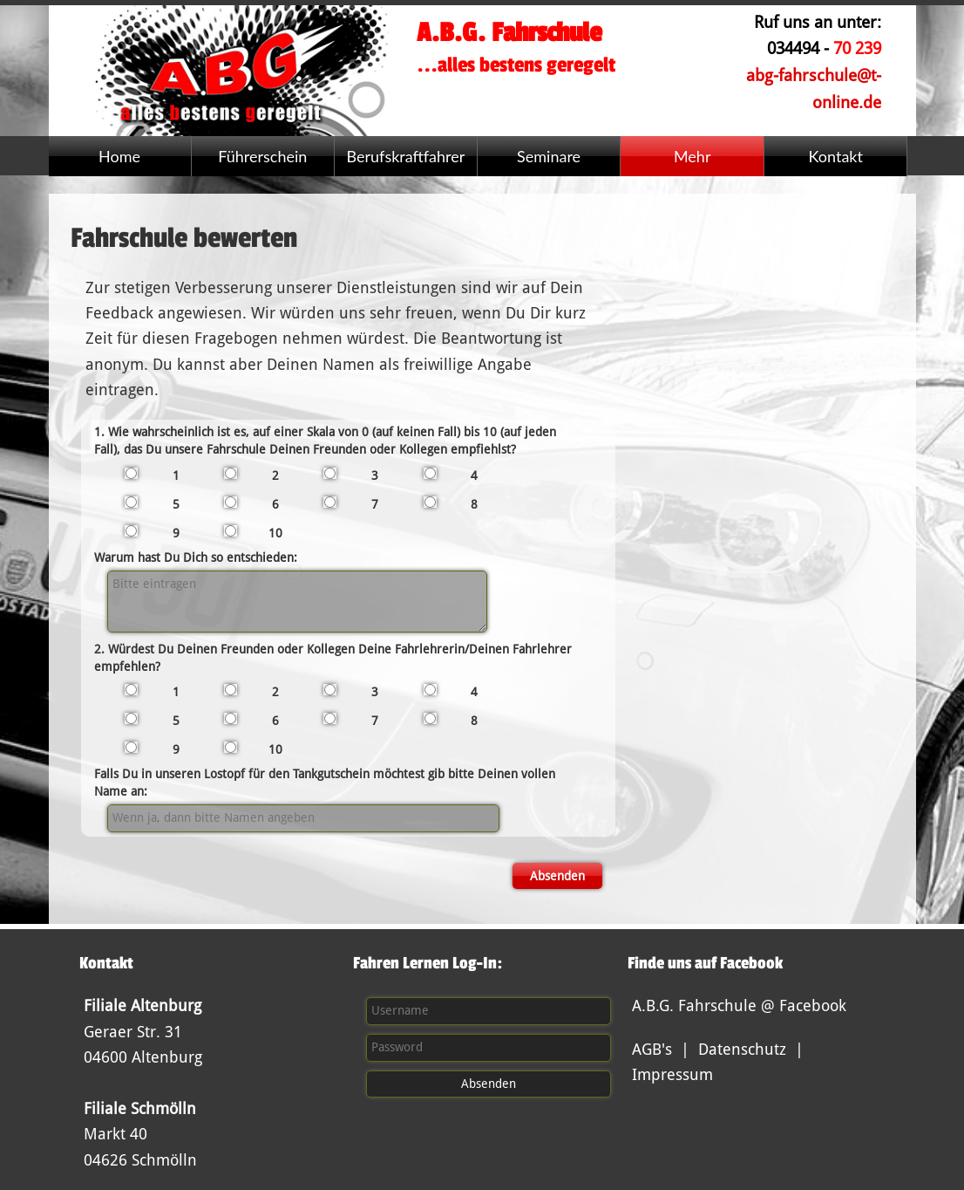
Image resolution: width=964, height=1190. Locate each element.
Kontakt (836, 156)
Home (119, 156)
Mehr (692, 156)
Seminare (548, 156)
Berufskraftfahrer (405, 156)
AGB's (652, 1049)
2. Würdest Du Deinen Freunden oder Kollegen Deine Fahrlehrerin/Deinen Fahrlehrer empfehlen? (333, 658)
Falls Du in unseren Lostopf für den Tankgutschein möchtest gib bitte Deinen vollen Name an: (324, 782)
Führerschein (262, 156)
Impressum (672, 1074)
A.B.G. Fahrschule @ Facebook (739, 1005)
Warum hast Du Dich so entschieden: (195, 557)
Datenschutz (742, 1049)
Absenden (557, 876)
